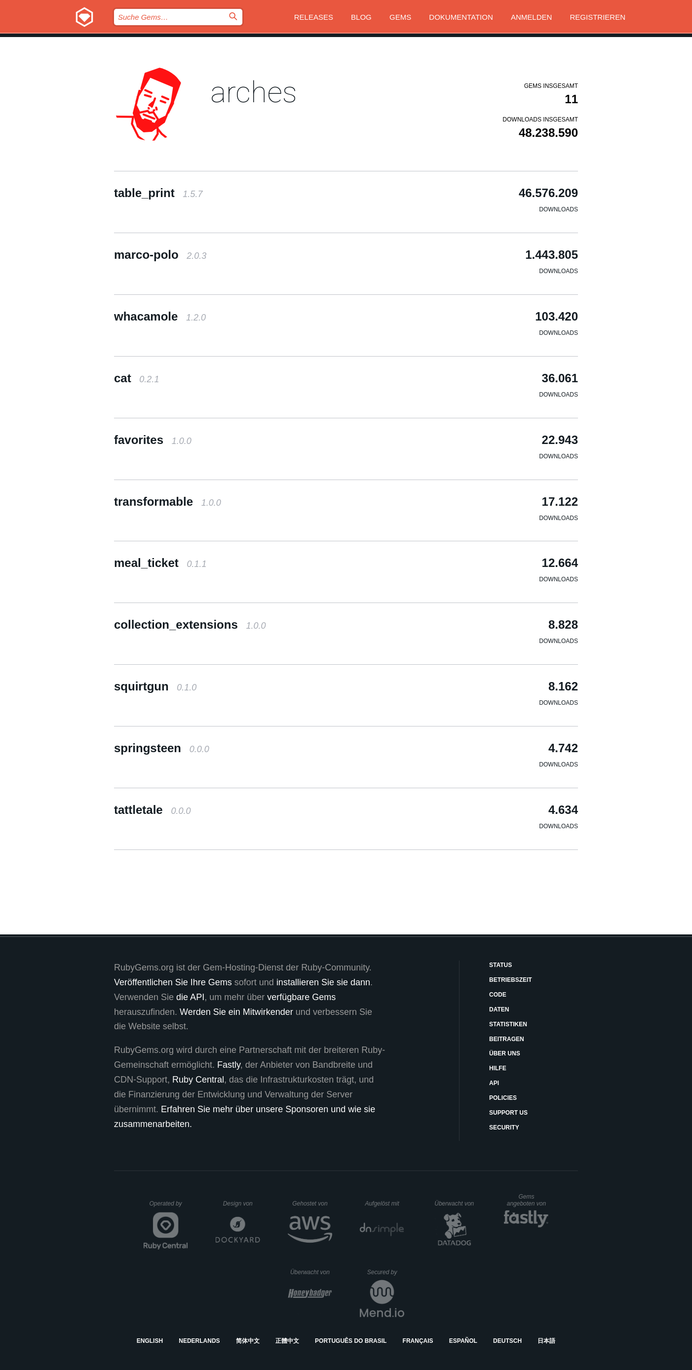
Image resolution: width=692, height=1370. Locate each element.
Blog (361, 17)
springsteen (161, 748)
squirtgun (155, 686)
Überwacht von (455, 1203)
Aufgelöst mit (384, 1203)
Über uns (504, 1053)
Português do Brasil (350, 1340)
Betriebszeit (510, 979)
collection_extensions (190, 624)
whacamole (160, 316)
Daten (499, 1009)
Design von (241, 1203)
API (494, 1083)
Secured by (385, 1272)
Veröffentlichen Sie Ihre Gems (173, 982)
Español (463, 1340)
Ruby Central (198, 1080)
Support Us (508, 1112)
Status (500, 965)
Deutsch (507, 1340)
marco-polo (160, 254)
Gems (400, 17)
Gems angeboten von (528, 1200)
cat (136, 378)
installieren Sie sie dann (323, 982)
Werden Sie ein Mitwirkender (236, 1012)
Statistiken (508, 1024)
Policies (503, 1097)
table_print (158, 193)
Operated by (169, 1207)
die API (190, 997)
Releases (313, 17)
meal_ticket (160, 562)
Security (504, 1127)
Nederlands (199, 1340)
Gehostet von (312, 1203)
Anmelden (531, 17)
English (150, 1340)
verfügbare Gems (301, 997)
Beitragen (506, 1039)
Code (497, 994)
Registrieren (597, 17)
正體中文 (287, 1340)
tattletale (152, 809)
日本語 (546, 1340)
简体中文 (248, 1340)
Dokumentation (461, 17)
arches (253, 92)
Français (418, 1340)
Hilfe (497, 1068)
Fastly (228, 1065)
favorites (153, 439)
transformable (167, 501)
